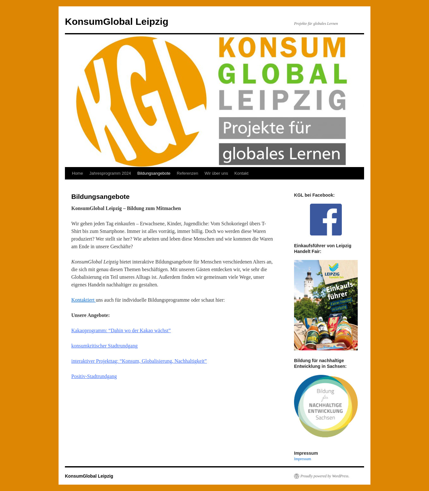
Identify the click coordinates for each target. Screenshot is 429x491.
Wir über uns (216, 173)
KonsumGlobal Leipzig (116, 21)
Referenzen (187, 173)
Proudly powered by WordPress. (324, 476)
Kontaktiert (83, 300)
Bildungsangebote (153, 173)
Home (77, 173)
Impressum (302, 459)
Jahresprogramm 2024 (110, 173)
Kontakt (242, 173)
